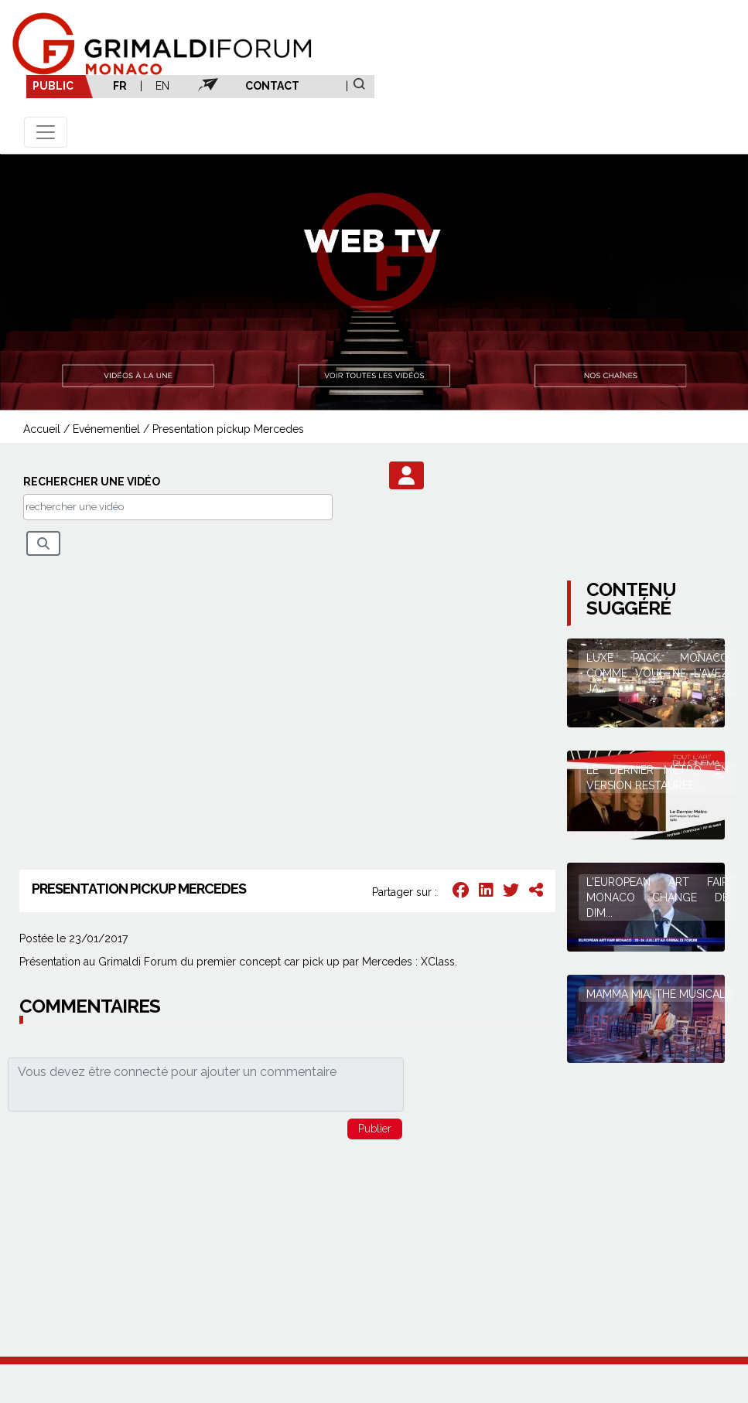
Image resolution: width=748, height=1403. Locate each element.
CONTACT (272, 86)
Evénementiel (106, 429)
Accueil (41, 429)
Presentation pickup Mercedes (228, 429)
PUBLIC (52, 86)
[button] (406, 475)
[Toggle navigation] (45, 132)
